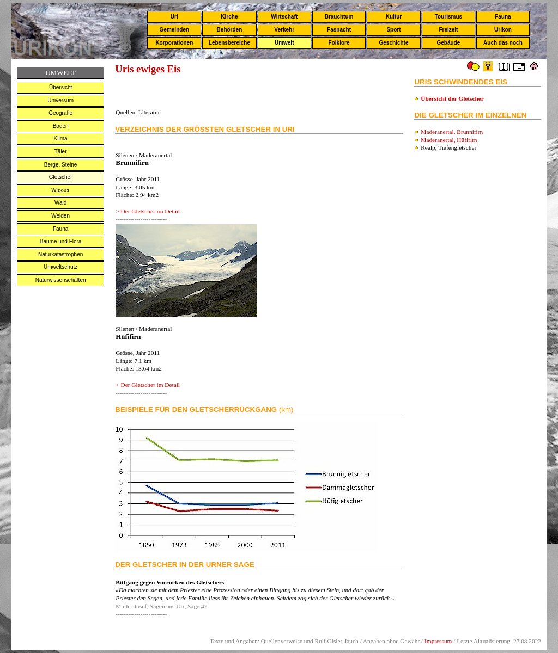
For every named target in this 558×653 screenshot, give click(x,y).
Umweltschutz (60, 267)
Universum (60, 100)
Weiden (60, 216)
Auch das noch (503, 43)
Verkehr (284, 30)
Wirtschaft (284, 17)
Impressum (438, 641)
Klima (61, 138)
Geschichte (394, 43)
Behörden (229, 30)
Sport (393, 30)
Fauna (503, 17)
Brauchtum (339, 17)
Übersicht (60, 87)
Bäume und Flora (61, 241)
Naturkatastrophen (60, 254)
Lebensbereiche (229, 43)
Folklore (339, 43)
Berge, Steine (60, 165)
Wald (60, 203)
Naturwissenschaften (60, 280)
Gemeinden (174, 30)
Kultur (394, 17)
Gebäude (448, 43)
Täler (60, 152)
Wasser (60, 190)
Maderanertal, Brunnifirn (452, 131)
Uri (174, 17)
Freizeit (448, 30)
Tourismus (448, 17)
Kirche (229, 17)
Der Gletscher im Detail (150, 211)
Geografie (60, 113)
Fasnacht (339, 30)
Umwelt (284, 43)
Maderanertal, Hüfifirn (449, 140)
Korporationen (174, 43)
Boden (61, 126)
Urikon (503, 30)
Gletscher (60, 177)
